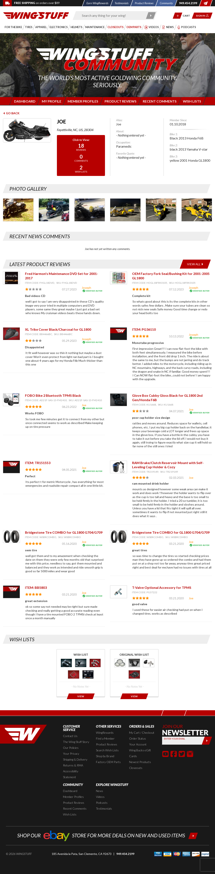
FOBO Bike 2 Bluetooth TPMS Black (53, 395)
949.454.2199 (125, 854)
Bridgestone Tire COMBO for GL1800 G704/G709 (63, 532)
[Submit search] (151, 15)
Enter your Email (174, 738)
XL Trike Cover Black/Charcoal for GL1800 (58, 329)
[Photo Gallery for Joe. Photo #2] (54, 209)
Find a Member (105, 738)
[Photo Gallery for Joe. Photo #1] (18, 209)
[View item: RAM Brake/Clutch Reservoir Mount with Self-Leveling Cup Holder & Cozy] (118, 467)
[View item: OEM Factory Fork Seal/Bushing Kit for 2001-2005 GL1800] (118, 278)
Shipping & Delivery (75, 759)
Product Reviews (106, 744)
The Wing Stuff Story (76, 742)
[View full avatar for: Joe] (27, 130)
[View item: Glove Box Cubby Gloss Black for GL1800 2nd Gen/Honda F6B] (118, 399)
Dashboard (70, 791)
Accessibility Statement (70, 774)
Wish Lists (69, 814)
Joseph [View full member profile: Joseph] (86, 287)
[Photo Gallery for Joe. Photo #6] (196, 209)
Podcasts (102, 802)
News (99, 791)
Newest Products (140, 762)
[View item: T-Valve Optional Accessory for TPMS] (118, 591)
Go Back (11, 113)
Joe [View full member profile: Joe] (84, 405)
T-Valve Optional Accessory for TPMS (161, 587)
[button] (177, 16)
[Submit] (207, 741)
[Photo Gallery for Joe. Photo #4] (125, 209)
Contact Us (70, 736)
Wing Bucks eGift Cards (140, 753)
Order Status (137, 738)
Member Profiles (73, 797)
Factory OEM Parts (108, 762)
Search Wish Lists (107, 750)
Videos (100, 797)
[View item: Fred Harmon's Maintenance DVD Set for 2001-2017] (11, 278)
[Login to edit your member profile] (51, 101)
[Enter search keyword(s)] (111, 15)
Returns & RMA (73, 765)
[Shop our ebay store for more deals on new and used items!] (107, 835)
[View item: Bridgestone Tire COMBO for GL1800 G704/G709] (11, 536)
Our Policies (71, 747)
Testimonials (104, 808)
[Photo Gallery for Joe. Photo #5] (161, 209)
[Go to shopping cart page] (188, 16)
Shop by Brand (105, 756)
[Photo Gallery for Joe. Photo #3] (89, 209)
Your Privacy (71, 753)
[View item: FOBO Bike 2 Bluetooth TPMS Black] (11, 399)
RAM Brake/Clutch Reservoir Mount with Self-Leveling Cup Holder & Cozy (168, 465)
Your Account (138, 744)
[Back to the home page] (36, 15)
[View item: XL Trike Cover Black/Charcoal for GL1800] (11, 333)
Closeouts (135, 768)
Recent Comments (75, 808)
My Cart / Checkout (141, 732)
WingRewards (105, 732)
